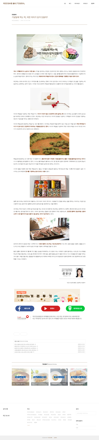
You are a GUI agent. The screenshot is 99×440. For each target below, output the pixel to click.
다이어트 (30, 422)
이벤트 (69, 417)
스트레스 (54, 420)
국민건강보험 (46, 420)
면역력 (69, 414)
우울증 (70, 420)
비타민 (52, 412)
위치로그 (85, 3)
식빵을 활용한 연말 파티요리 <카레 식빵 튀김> (25, 350)
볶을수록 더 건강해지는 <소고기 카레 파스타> (25, 346)
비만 (64, 412)
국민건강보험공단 (32, 414)
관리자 (55, 437)
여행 (29, 420)
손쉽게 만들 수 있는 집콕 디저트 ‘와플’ (23, 352)
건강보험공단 (31, 412)
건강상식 (39, 412)
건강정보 (54, 414)
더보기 (28, 425)
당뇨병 (39, 420)
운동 (65, 420)
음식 (18, 341)
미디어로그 (77, 3)
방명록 (92, 3)
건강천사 (46, 412)
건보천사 (63, 417)
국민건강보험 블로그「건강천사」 (14, 3)
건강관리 (45, 417)
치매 (64, 414)
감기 (34, 420)
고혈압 (40, 414)
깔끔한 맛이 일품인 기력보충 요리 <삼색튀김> (25, 348)
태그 (70, 3)
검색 (94, 413)
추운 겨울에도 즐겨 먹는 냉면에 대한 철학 (24, 344)
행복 (36, 422)
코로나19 (30, 417)
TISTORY (50, 437)
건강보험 (47, 414)
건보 (51, 417)
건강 (15, 341)
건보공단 (58, 412)
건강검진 (57, 417)
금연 (60, 414)
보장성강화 (37, 417)
